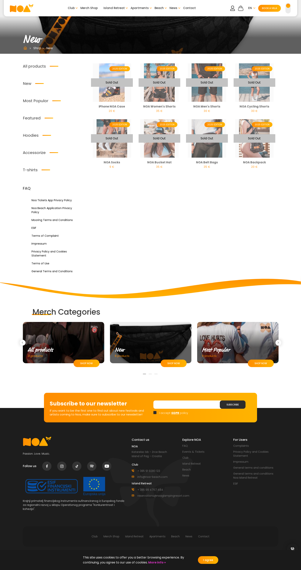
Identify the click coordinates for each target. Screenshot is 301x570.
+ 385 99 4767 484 (150, 490)
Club (71, 8)
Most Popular (35, 100)
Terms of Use (40, 263)
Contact (189, 8)
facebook (47, 466)
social (292, 549)
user (232, 8)
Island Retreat (114, 8)
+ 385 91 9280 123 (148, 471)
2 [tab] (150, 375)
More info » (157, 562)
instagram (62, 466)
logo (22, 8)
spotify (92, 466)
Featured (32, 118)
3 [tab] (156, 375)
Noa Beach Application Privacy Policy (51, 210)
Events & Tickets (193, 452)
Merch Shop (89, 8)
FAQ (185, 446)
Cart (240, 8)
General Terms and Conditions (52, 271)
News (173, 8)
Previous (23, 343)
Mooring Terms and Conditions (52, 220)
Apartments (140, 8)
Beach (159, 8)
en (250, 8)
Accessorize (34, 152)
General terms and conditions (253, 468)
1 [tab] (145, 375)
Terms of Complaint (45, 236)
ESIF (33, 228)
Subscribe (233, 404)
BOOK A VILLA (269, 8)
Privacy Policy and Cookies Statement (49, 253)
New (27, 83)
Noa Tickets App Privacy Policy (51, 200)
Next (279, 343)
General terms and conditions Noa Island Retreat (253, 476)
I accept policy (173, 413)
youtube (106, 466)
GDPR (175, 413)
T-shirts (30, 170)
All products (34, 66)
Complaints (241, 446)
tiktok (77, 466)
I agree (208, 560)
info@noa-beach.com (152, 477)
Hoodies (31, 135)
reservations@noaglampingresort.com (157, 496)
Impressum (39, 244)
